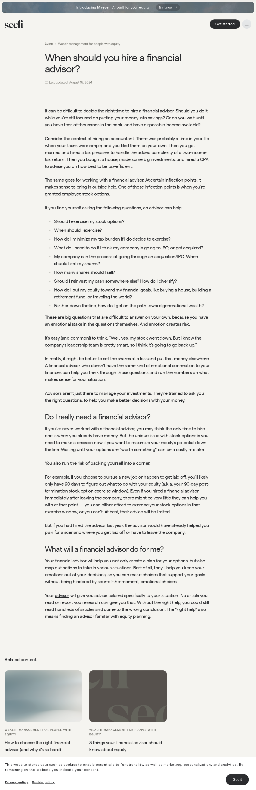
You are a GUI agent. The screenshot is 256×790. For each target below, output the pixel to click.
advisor (62, 595)
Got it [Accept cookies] (237, 779)
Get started (225, 24)
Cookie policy (43, 782)
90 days (72, 483)
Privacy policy (16, 782)
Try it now (168, 7)
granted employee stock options (77, 193)
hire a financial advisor (152, 110)
